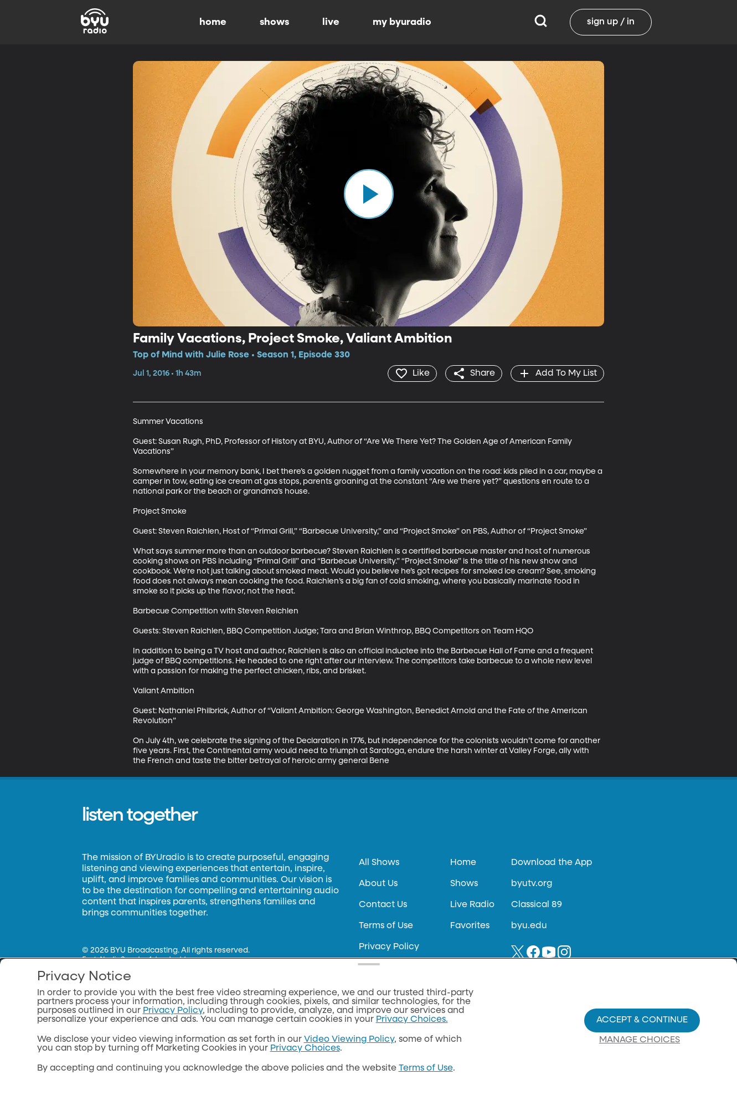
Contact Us (383, 904)
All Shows (379, 862)
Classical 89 (536, 904)
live (330, 22)
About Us (378, 883)
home (212, 22)
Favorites (469, 926)
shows (274, 22)
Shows (464, 883)
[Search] (540, 22)
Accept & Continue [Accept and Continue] (642, 1020)
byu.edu (529, 926)
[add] (557, 373)
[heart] (412, 373)
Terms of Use (386, 926)
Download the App (551, 862)
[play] (369, 193)
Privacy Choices (305, 1048)
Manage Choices (639, 1040)
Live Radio (472, 904)
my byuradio (402, 22)
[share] (473, 373)
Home (463, 862)
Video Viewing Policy (349, 1039)
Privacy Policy (389, 947)
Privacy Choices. (412, 1019)
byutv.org (531, 883)
